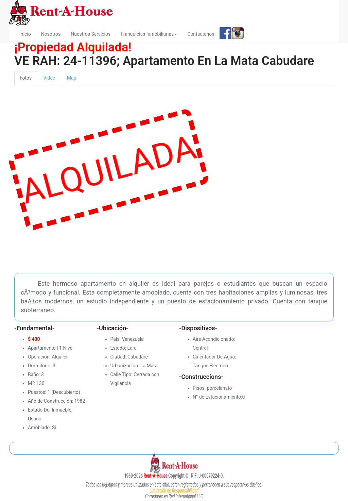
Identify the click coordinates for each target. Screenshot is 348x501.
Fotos (26, 78)
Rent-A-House (146, 475)
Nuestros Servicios (90, 34)
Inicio (27, 33)
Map (71, 78)
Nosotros (51, 34)
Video (49, 78)
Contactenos (200, 34)
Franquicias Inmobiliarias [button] (149, 34)
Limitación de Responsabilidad (174, 490)
